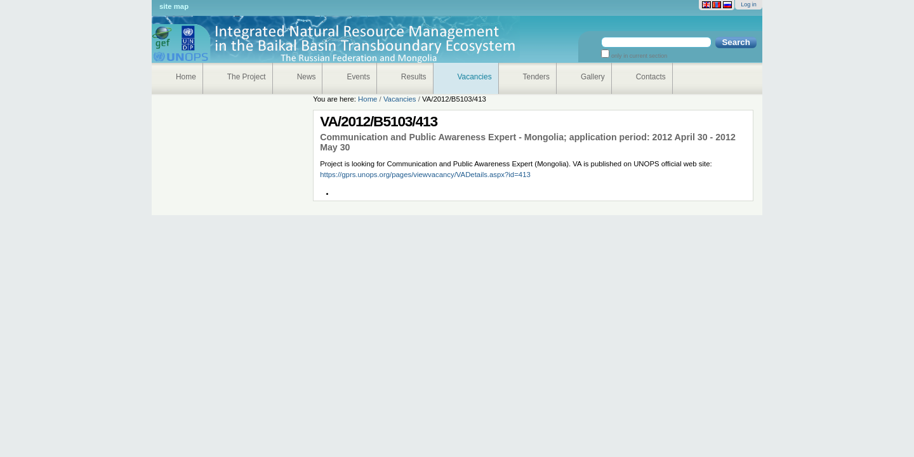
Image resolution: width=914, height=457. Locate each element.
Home (186, 76)
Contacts (651, 76)
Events (358, 76)
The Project (246, 76)
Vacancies (475, 76)
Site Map (174, 6)
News (306, 76)
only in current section (638, 56)
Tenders (536, 76)
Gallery (593, 76)
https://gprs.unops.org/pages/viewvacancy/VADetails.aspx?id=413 (425, 174)
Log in (749, 4)
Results (414, 76)
